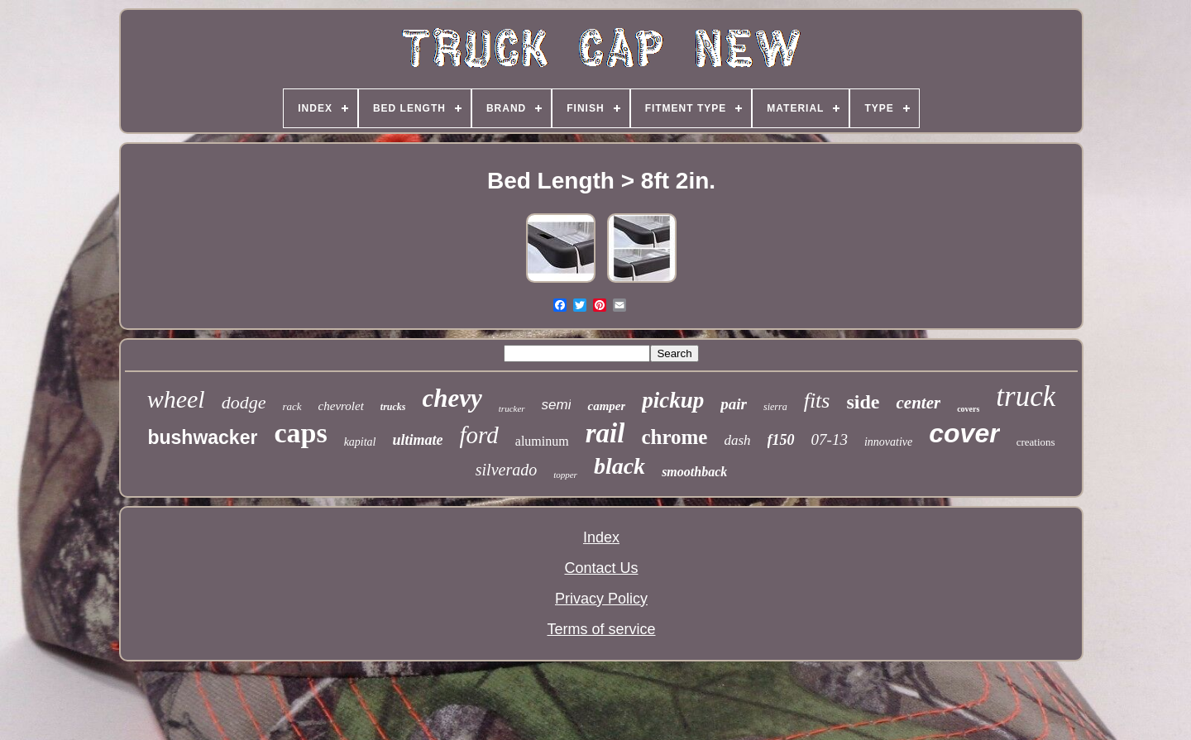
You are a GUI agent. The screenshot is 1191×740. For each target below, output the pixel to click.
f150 (781, 440)
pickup (673, 400)
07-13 (829, 439)
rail (605, 433)
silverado (506, 470)
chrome (674, 437)
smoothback (694, 472)
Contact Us (601, 568)
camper (606, 406)
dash (737, 440)
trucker (512, 408)
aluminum (542, 441)
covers (968, 408)
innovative (888, 442)
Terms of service (601, 629)
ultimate (418, 440)
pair (733, 404)
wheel (176, 399)
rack (291, 406)
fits (817, 401)
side (862, 402)
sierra (775, 407)
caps (300, 433)
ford (479, 435)
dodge (244, 402)
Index (601, 537)
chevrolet (341, 406)
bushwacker (202, 437)
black (619, 466)
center (918, 403)
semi (557, 405)
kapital (360, 442)
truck (1025, 396)
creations (1035, 442)
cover (964, 433)
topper (565, 475)
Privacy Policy (601, 598)
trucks (393, 407)
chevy (452, 398)
